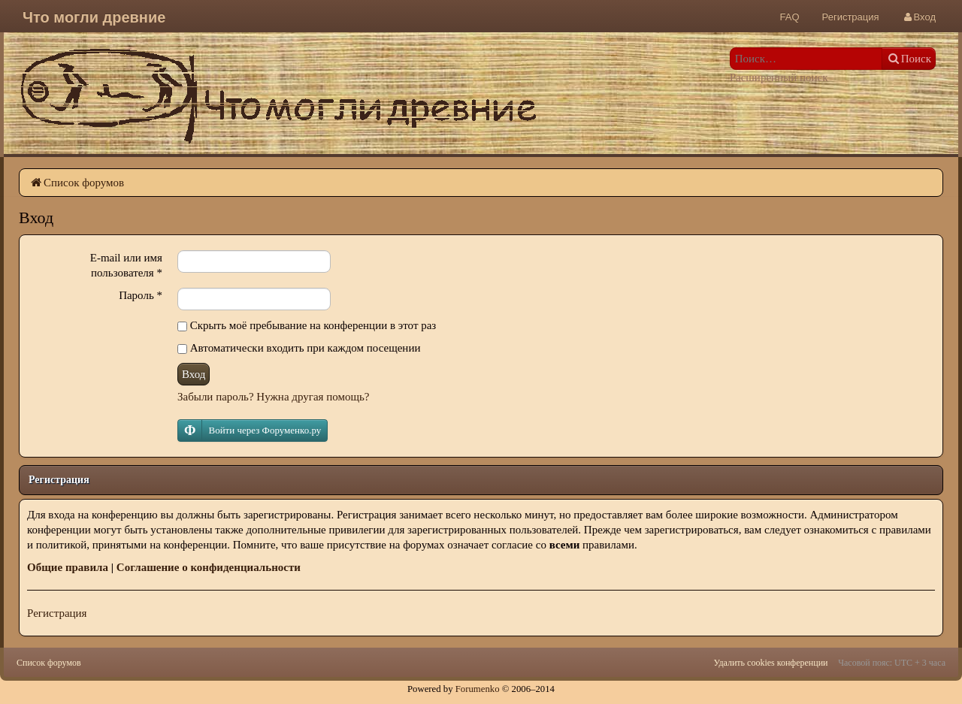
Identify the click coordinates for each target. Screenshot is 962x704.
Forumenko (477, 689)
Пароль (140, 295)
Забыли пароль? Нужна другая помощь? (273, 397)
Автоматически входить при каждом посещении (298, 348)
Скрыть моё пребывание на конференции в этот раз (306, 325)
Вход (193, 374)
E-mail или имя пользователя (126, 265)
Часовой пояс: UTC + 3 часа (891, 662)
